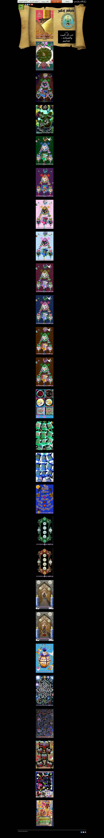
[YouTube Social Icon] (32, 4)
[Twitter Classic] (27, 4)
